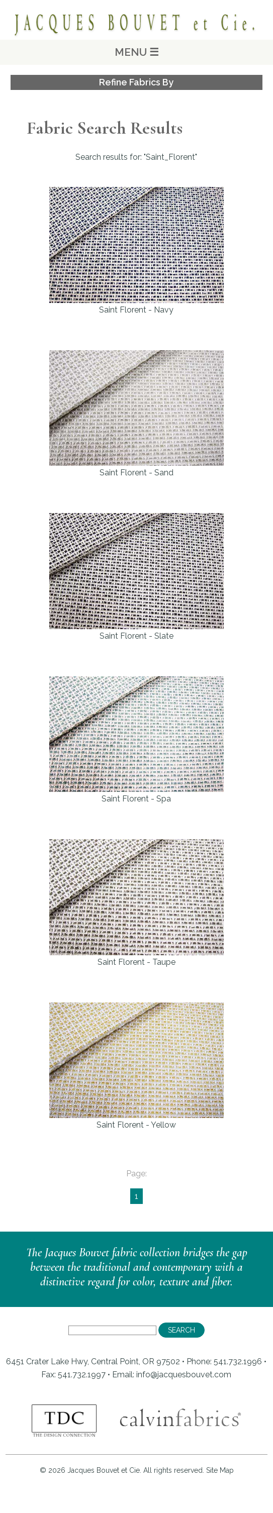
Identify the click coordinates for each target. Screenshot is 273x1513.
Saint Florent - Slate (136, 576)
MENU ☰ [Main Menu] (137, 52)
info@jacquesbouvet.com (183, 1374)
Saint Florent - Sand (136, 413)
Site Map (220, 1470)
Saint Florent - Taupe (136, 902)
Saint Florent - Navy (136, 250)
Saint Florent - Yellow (136, 1066)
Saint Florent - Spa (136, 739)
